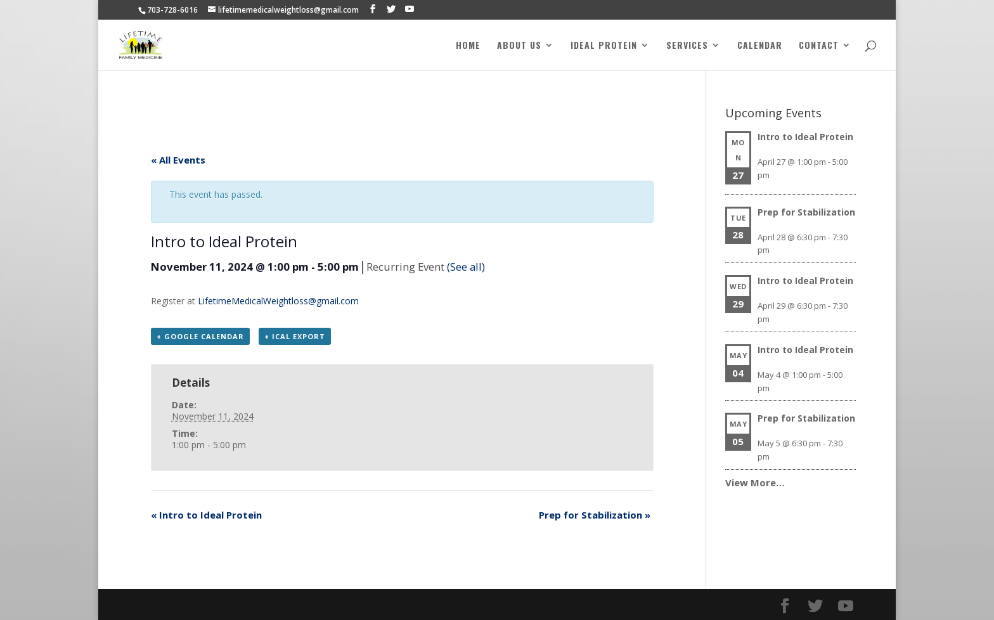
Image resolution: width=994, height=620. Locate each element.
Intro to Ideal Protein (206, 514)
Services (687, 46)
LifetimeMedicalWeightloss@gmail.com (278, 301)
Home (468, 46)
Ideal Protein (604, 46)
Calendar (759, 46)
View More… (755, 482)
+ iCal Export (294, 336)
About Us (519, 46)
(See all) (466, 266)
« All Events (178, 159)
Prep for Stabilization (594, 514)
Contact (819, 46)
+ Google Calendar (200, 336)
